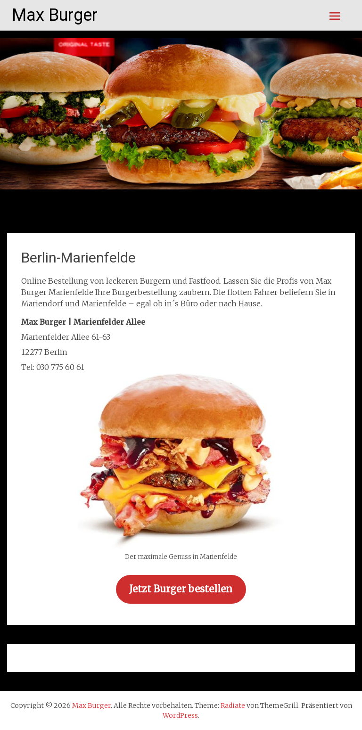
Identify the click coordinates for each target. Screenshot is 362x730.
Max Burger (55, 15)
